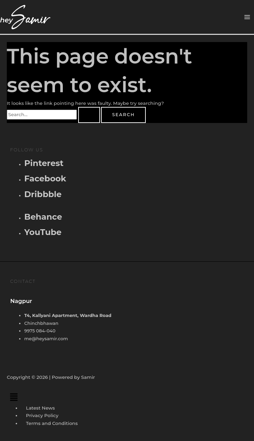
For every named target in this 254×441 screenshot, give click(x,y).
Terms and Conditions (51, 423)
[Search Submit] (89, 115)
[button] (127, 397)
